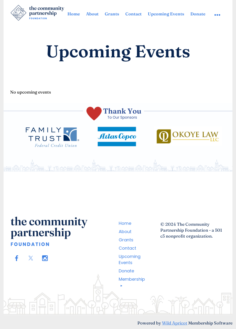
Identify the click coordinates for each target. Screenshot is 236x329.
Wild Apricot (174, 323)
